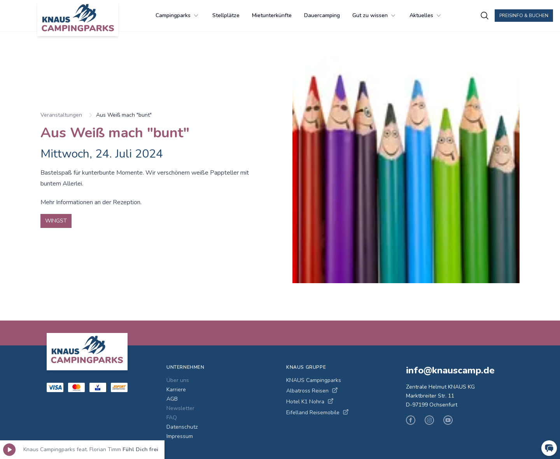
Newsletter (180, 408)
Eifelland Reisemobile (317, 412)
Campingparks (178, 15)
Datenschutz (182, 427)
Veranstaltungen (61, 115)
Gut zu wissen (374, 15)
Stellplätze (226, 15)
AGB (172, 399)
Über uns (177, 380)
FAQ (171, 417)
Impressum (179, 436)
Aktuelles (426, 15)
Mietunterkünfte (272, 15)
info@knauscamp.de (450, 370)
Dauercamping (322, 15)
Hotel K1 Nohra (310, 401)
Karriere (176, 389)
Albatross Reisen (312, 390)
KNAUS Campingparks (313, 380)
